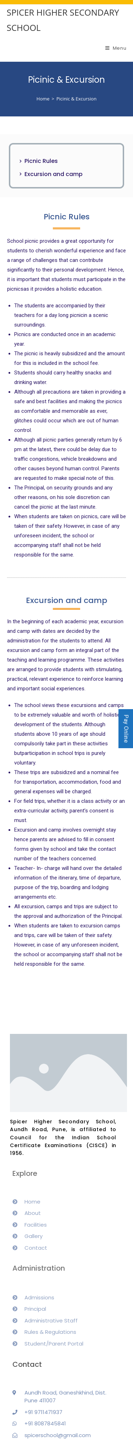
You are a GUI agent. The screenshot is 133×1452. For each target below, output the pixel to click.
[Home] (43, 98)
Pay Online (126, 728)
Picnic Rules (41, 161)
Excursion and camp (53, 174)
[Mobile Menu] (116, 48)
